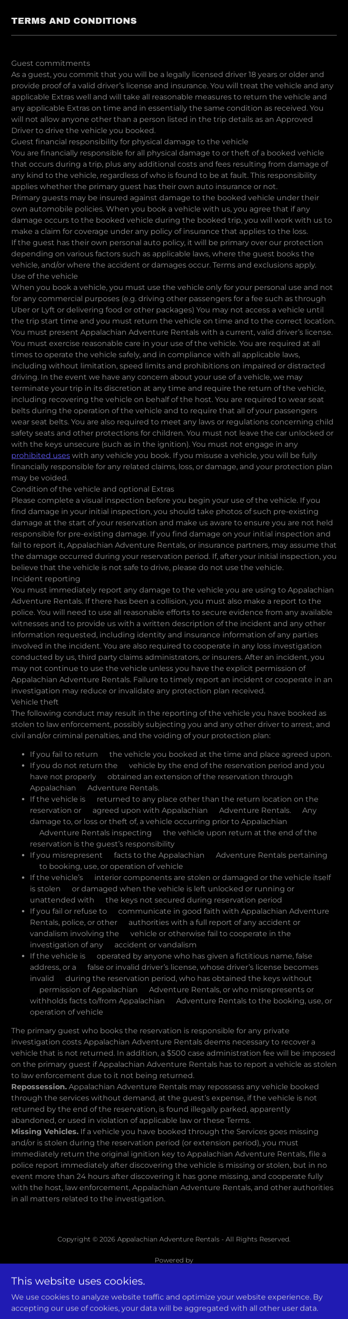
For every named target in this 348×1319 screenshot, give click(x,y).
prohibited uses (40, 455)
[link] (174, 1271)
